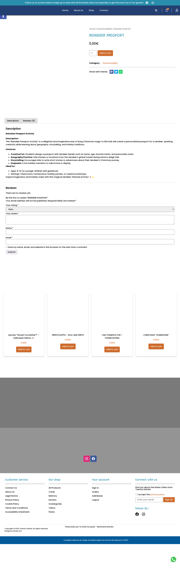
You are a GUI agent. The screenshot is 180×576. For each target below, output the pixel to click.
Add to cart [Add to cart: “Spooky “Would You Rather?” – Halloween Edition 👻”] (24, 381)
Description (13, 152)
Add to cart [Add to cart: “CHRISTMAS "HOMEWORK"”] (156, 378)
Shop (91, 10)
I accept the (151, 526)
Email (9, 270)
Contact (104, 10)
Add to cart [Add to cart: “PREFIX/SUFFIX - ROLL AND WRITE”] (68, 378)
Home (65, 10)
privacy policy (157, 526)
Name (9, 260)
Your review (12, 245)
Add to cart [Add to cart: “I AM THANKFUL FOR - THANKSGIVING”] (112, 381)
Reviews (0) (29, 152)
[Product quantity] (92, 53)
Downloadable (104, 28)
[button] (156, 10)
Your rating (12, 237)
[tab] (13, 152)
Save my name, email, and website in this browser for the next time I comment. (48, 279)
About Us (78, 10)
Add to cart (105, 53)
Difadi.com (17, 563)
